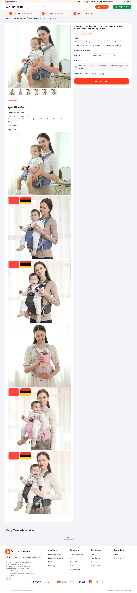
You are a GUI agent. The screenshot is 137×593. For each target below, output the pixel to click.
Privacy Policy (120, 591)
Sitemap (129, 591)
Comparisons (96, 562)
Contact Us (74, 562)
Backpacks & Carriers (49, 18)
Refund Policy (75, 570)
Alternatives (95, 566)
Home (7, 18)
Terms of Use (111, 591)
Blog (92, 554)
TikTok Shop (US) (119, 558)
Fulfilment (52, 562)
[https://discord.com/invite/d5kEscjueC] (10, 578)
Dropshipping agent (55, 558)
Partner (72, 566)
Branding (51, 566)
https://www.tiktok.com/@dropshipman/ (7, 578)
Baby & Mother (33, 18)
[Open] (114, 55)
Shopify (115, 554)
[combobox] (98, 55)
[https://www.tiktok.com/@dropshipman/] (7, 578)
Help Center (95, 558)
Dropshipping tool (54, 554)
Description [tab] (14, 100)
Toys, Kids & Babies (19, 18)
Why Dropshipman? (77, 554)
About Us (73, 558)
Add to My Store (101, 81)
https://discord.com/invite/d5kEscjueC (10, 578)
